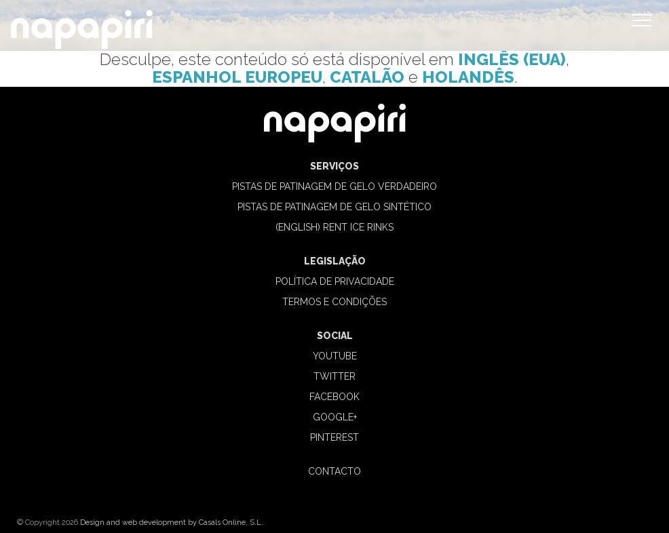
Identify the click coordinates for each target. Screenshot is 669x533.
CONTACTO (334, 471)
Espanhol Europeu (237, 77)
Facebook (334, 396)
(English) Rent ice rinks (334, 227)
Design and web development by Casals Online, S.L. (171, 522)
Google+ (335, 417)
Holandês (468, 77)
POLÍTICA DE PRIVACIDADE (334, 281)
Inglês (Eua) (512, 59)
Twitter (334, 376)
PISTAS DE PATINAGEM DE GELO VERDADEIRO (334, 186)
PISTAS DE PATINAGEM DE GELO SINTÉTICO (334, 206)
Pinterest (334, 437)
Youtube (335, 356)
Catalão (367, 77)
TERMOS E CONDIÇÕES (334, 301)
